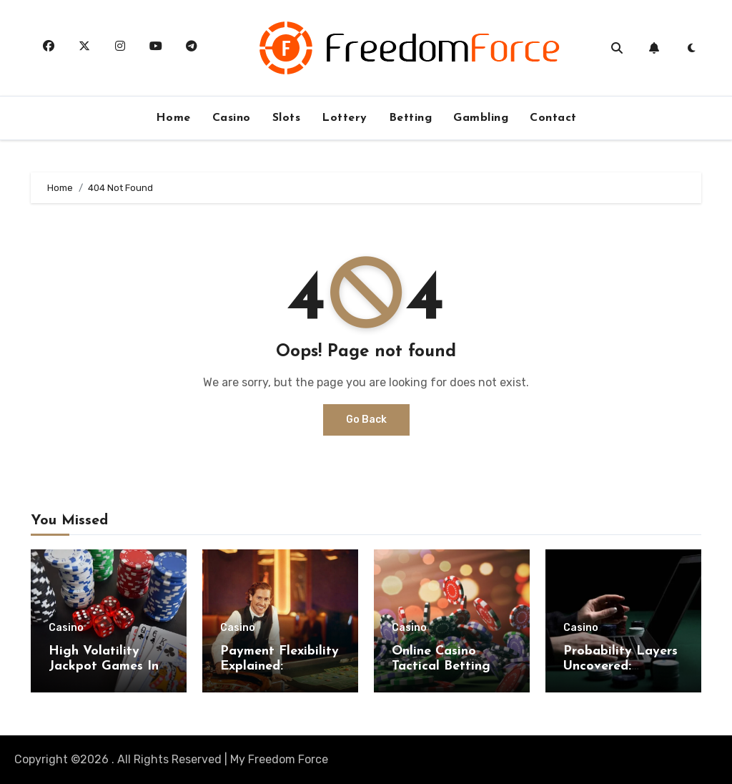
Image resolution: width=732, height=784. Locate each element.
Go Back (366, 419)
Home (173, 118)
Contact (553, 118)
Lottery (344, 118)
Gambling (480, 118)
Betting (410, 118)
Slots (286, 118)
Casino (231, 118)
